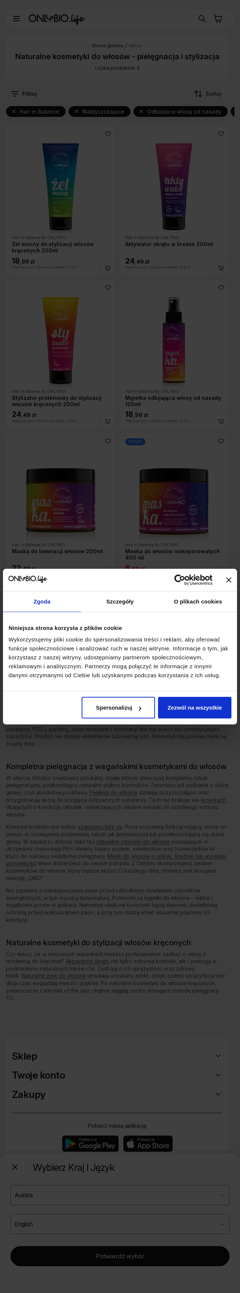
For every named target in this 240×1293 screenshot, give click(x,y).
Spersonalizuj (118, 707)
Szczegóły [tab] (119, 601)
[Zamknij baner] (228, 579)
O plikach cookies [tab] (198, 601)
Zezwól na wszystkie (194, 707)
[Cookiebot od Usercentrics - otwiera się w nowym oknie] (179, 579)
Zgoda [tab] (42, 601)
